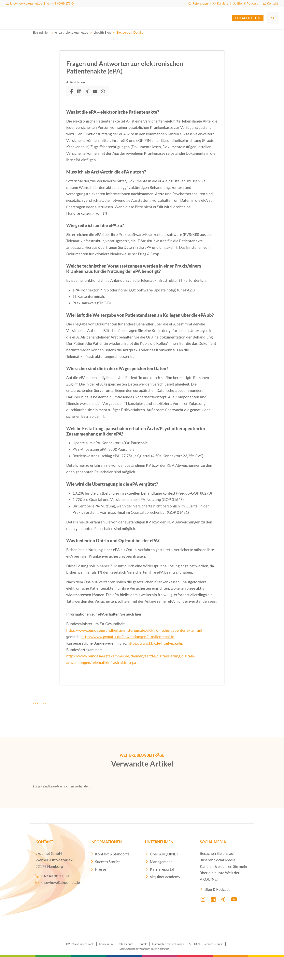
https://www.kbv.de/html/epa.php (155, 643)
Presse (100, 869)
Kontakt (270, 3)
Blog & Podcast (245, 3)
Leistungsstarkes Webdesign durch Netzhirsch (144, 948)
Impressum (106, 943)
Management (161, 861)
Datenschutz (125, 943)
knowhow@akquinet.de (24, 3)
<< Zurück (39, 703)
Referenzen (198, 3)
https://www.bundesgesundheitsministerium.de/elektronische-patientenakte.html (134, 630)
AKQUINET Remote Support (206, 943)
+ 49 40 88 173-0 (52, 876)
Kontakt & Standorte (112, 854)
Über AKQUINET (164, 854)
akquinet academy (165, 876)
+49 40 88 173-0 (60, 3)
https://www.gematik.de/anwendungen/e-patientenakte (127, 636)
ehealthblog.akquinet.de (69, 32)
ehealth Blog (247, 18)
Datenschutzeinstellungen (168, 943)
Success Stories (107, 861)
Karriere (220, 3)
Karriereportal (162, 869)
